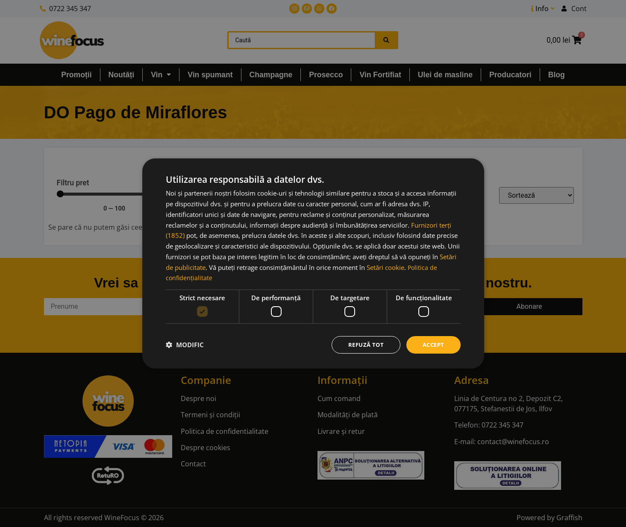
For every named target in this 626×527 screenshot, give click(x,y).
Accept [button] (432, 344)
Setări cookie (385, 266)
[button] (185, 344)
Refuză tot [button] (363, 344)
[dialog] (313, 263)
